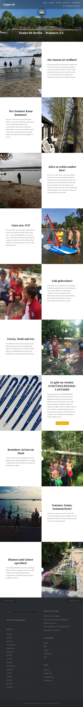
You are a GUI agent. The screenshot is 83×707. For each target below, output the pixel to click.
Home (45, 2)
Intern (58, 2)
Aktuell (46, 643)
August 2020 (10, 648)
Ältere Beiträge (9, 601)
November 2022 (11, 644)
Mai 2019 (9, 659)
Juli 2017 (9, 673)
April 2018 (10, 662)
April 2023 (10, 641)
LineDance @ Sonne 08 (50, 623)
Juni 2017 (9, 676)
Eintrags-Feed (48, 673)
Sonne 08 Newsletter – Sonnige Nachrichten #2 (57, 626)
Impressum (76, 2)
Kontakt (66, 2)
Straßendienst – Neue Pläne (51, 630)
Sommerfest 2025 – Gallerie (52, 616)
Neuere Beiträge (74, 601)
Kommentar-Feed (49, 677)
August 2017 (10, 669)
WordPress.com (55, 703)
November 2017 (11, 666)
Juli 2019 (9, 655)
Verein (51, 2)
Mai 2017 (9, 680)
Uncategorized (48, 653)
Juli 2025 (9, 634)
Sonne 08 (9, 4)
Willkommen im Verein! (71, 6)
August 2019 (10, 652)
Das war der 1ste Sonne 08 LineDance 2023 (56, 619)
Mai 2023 (9, 637)
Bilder (45, 646)
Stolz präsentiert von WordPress (32, 703)
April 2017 (10, 683)
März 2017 (10, 687)
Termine (46, 650)
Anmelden (46, 670)
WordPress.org (48, 680)
